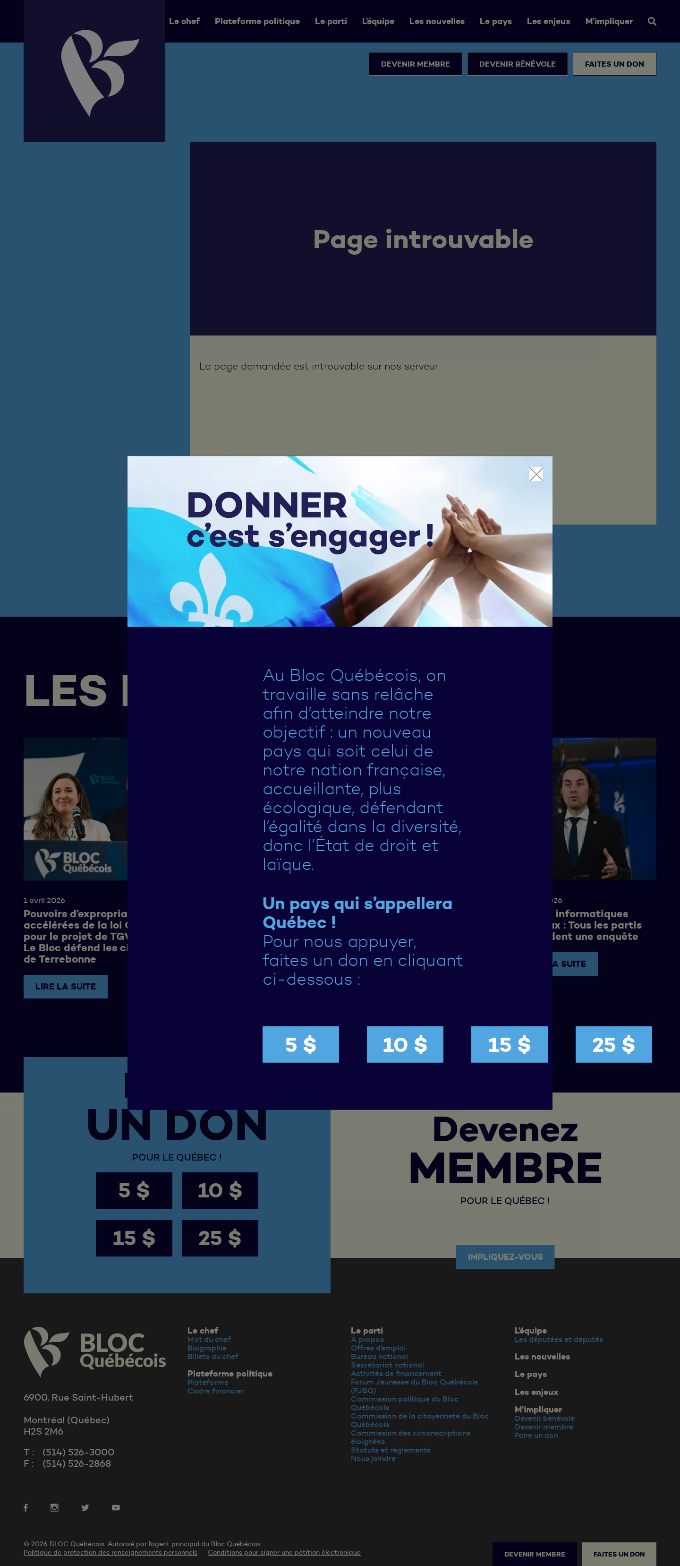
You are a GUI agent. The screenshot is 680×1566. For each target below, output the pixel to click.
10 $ (405, 1045)
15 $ (509, 1045)
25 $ (614, 1045)
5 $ (301, 1045)
